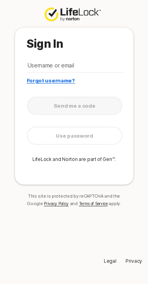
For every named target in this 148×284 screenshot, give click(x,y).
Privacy (134, 261)
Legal (110, 261)
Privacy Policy (56, 203)
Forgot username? (51, 80)
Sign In (44, 43)
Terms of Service (93, 203)
